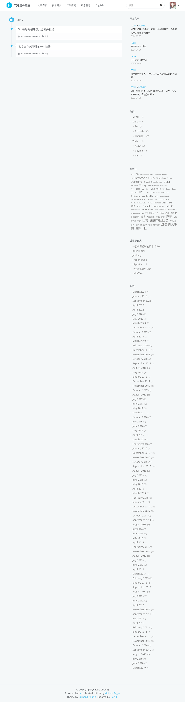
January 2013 (140, 582)
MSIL (156, 196)
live (142, 213)
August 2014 (139, 524)
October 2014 (140, 515)
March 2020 (139, 323)
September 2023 (142, 300)
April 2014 (138, 542)
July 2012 (138, 596)
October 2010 (140, 645)
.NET (133, 174)
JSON (153, 192)
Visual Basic (136, 209)
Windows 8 (172, 209)
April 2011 (138, 623)
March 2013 (139, 573)
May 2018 (138, 372)
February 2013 (141, 578)
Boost (164, 174)
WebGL (163, 209)
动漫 (167, 213)
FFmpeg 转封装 (138, 46)
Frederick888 (140, 259)
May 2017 (138, 408)
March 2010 (139, 667)
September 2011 (142, 614)
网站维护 (156, 225)
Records (139, 131)
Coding (142, 25)
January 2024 (140, 296)
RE (136, 155)
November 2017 (141, 385)
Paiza (168, 199)
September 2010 (142, 649)
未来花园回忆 (159, 220)
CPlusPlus (161, 178)
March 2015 (139, 493)
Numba (151, 199)
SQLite (139, 206)
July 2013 (138, 560)
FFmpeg (142, 185)
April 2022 (138, 309)
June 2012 (138, 600)
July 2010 (138, 658)
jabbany (137, 255)
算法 (150, 225)
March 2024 (139, 291)
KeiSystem (135, 196)
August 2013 (139, 555)
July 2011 (138, 618)
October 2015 (140, 461)
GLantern (156, 188)
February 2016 (141, 444)
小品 (158, 216)
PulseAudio (141, 203)
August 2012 (139, 591)
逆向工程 (141, 228)
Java (158, 192)
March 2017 (139, 412)
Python (150, 203)
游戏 (137, 225)
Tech (37, 36)
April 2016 (138, 434)
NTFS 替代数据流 (139, 59)
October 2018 (140, 358)
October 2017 (140, 390)
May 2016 (138, 430)
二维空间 (71, 5)
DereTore (136, 182)
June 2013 (138, 564)
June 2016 (138, 426)
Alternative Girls (146, 174)
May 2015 (138, 484)
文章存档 (42, 5)
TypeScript (156, 206)
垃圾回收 (150, 216)
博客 (172, 213)
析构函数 (173, 221)
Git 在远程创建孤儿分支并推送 (36, 29)
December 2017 (141, 381)
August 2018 (139, 367)
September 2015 (142, 466)
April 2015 (138, 488)
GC (143, 189)
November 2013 (141, 551)
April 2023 (138, 305)
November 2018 (141, 354)
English (99, 5)
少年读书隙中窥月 (142, 268)
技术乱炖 (57, 5)
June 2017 (138, 403)
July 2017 (138, 399)
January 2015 (140, 502)
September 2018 (142, 363)
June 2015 (138, 479)
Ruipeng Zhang (87, 696)
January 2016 (140, 448)
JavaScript (165, 192)
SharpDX (147, 206)
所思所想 (85, 5)
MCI (143, 196)
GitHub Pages (112, 693)
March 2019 (139, 340)
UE (163, 206)
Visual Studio (147, 209)
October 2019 (140, 332)
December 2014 (141, 506)
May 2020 (138, 318)
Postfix (133, 203)
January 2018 (140, 376)
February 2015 (141, 497)
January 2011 (140, 631)
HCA (141, 192)
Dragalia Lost (156, 182)
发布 (143, 216)
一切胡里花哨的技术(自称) (146, 246)
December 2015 (141, 452)
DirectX (147, 182)
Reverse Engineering (163, 202)
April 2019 (138, 336)
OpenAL (162, 199)
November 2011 (141, 609)
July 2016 (138, 421)
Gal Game (166, 189)
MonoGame (136, 199)
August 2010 (139, 654)
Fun (137, 126)
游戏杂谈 (143, 225)
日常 (46, 36)
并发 (163, 217)
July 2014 (138, 529)
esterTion (138, 273)
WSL (156, 209)
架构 (132, 224)
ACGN (136, 117)
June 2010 (138, 663)
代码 (162, 213)
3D (137, 174)
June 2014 (138, 533)
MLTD (149, 196)
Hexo (147, 192)
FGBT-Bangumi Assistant (157, 185)
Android (158, 174)
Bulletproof (139, 178)
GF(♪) (147, 189)
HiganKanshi (140, 264)
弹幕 (169, 216)
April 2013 (138, 569)
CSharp (170, 178)
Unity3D (169, 206)
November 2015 (141, 457)
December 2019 (141, 327)
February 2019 (141, 345)
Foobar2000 (135, 189)
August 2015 (139, 470)
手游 (139, 221)
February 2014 (141, 546)
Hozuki (114, 696)
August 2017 (139, 394)
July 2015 (138, 475)
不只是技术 (149, 213)
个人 (156, 213)
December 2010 (141, 636)
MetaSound (164, 196)
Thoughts (140, 136)
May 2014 (138, 537)
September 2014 (142, 519)
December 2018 (141, 350)
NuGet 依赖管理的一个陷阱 (34, 46)
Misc (135, 121)
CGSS (151, 178)
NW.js (144, 199)
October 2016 (140, 417)
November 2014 (141, 511)
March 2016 (139, 439)
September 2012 (142, 587)
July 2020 (138, 314)
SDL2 (133, 206)
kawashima (135, 213)
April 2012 (138, 605)
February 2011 (141, 627)
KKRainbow (139, 250)
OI (156, 199)
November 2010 (141, 640)
